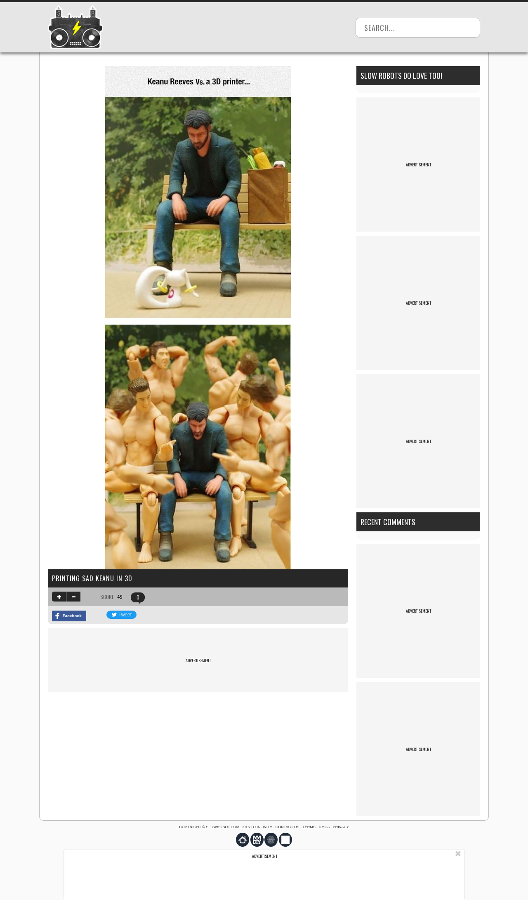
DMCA (324, 827)
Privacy (341, 827)
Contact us (287, 827)
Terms (309, 827)
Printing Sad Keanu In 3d (92, 578)
